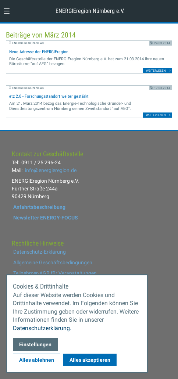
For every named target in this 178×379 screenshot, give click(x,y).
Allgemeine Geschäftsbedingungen (52, 262)
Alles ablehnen (36, 360)
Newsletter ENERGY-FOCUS (45, 218)
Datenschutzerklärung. (42, 328)
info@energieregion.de (50, 170)
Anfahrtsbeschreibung (39, 207)
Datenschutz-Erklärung (39, 252)
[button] (6, 11)
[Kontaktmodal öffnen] (169, 9)
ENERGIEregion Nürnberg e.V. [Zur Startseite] (90, 10)
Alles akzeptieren (90, 360)
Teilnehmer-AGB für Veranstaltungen (55, 273)
